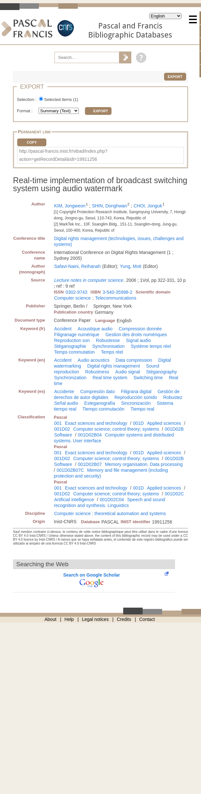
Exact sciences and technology (96, 423)
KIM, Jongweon (70, 205)
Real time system (110, 377)
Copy (32, 142)
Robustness (97, 371)
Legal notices (95, 619)
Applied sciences (164, 423)
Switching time (148, 377)
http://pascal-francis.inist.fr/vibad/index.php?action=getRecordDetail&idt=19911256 (63, 155)
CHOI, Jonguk (148, 205)
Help (69, 619)
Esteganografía (99, 403)
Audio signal (127, 371)
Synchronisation (108, 346)
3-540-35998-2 (117, 292)
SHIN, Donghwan (109, 205)
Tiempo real (142, 409)
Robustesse (108, 340)
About (50, 619)
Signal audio (138, 340)
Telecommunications (115, 298)
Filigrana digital (136, 391)
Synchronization (70, 377)
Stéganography (161, 371)
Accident (63, 328)
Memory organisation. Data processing (144, 464)
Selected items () (61, 99)
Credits (124, 619)
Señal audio (66, 403)
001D (138, 423)
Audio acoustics (94, 360)
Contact (147, 619)
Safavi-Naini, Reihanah (77, 266)
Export (175, 77)
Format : (25, 110)
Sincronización (136, 403)
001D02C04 (112, 499)
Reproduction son (72, 340)
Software (63, 434)
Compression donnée (140, 328)
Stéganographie (70, 346)
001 (58, 423)
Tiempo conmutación (103, 409)
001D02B (174, 429)
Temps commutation (74, 352)
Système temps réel (151, 346)
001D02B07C (70, 470)
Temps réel (112, 352)
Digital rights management (113, 366)
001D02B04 (90, 434)
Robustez (172, 397)
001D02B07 (90, 464)
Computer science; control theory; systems (116, 429)
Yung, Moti (130, 266)
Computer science (72, 298)
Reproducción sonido (135, 397)
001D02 (62, 429)
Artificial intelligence (74, 499)
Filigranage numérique (76, 334)
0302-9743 (76, 292)
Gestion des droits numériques (136, 334)
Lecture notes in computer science (88, 280)
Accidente (64, 391)
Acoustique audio (95, 328)
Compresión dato (97, 391)
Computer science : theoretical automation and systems (110, 513)
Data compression (134, 360)
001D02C (174, 493)
